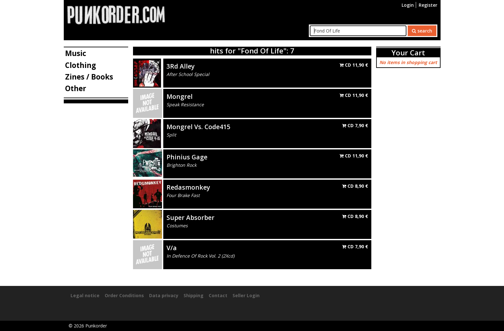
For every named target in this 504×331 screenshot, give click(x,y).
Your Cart (408, 53)
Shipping (194, 295)
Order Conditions (124, 295)
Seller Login (246, 295)
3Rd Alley (180, 66)
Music (75, 53)
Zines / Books (89, 77)
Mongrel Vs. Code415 (198, 126)
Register (428, 5)
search (422, 31)
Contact (218, 295)
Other (75, 88)
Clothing (80, 65)
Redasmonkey (188, 187)
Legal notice (85, 295)
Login (408, 5)
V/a (171, 247)
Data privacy (163, 295)
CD (353, 65)
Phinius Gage (186, 157)
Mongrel (179, 96)
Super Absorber (190, 217)
